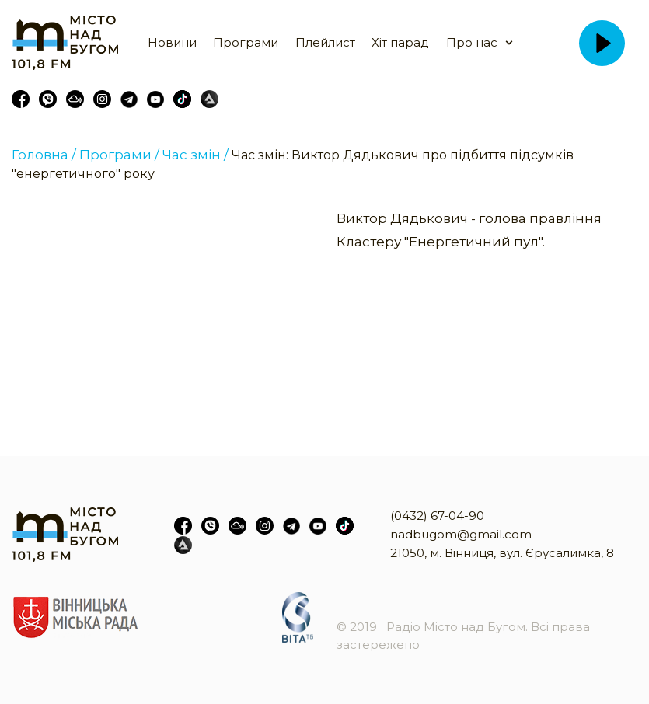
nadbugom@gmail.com (461, 534)
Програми (245, 42)
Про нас (471, 42)
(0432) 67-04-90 (437, 515)
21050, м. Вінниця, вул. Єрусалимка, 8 (502, 552)
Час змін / (195, 154)
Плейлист (325, 42)
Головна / (44, 154)
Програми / (119, 154)
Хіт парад (400, 42)
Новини (172, 42)
